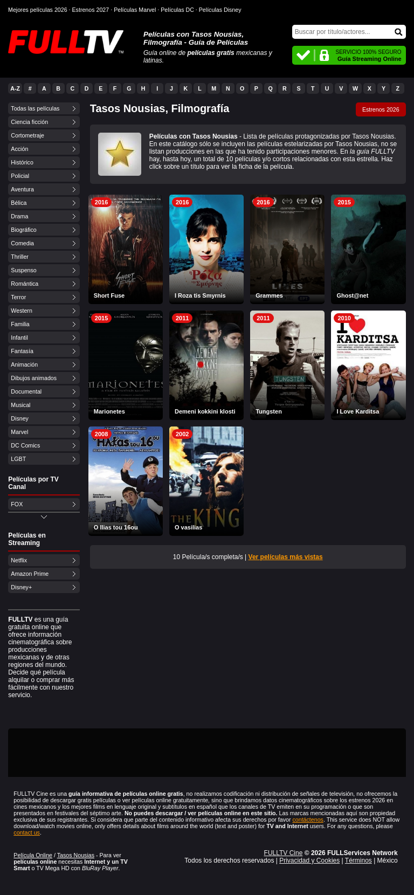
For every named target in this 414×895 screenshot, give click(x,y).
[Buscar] (349, 32)
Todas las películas (35, 108)
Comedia (22, 243)
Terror (18, 297)
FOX (17, 504)
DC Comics (25, 445)
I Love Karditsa (357, 411)
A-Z (15, 88)
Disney (20, 418)
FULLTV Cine (283, 853)
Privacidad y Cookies (309, 860)
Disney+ (21, 587)
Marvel (19, 432)
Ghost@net (352, 295)
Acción (19, 149)
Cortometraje (27, 135)
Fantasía (22, 351)
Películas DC (177, 9)
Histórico (22, 162)
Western (21, 310)
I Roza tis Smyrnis (200, 295)
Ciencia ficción (29, 122)
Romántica (24, 283)
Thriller (20, 256)
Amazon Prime (30, 573)
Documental (26, 391)
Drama (19, 216)
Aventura (22, 189)
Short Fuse (109, 295)
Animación (24, 364)
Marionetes (109, 411)
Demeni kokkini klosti (205, 411)
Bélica (18, 202)
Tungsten (269, 411)
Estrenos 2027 (90, 9)
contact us (26, 832)
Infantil (19, 337)
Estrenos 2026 (380, 109)
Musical (20, 405)
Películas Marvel (135, 9)
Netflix (19, 560)
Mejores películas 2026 (37, 9)
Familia (20, 324)
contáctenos (307, 819)
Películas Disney (220, 9)
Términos (358, 860)
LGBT (18, 459)
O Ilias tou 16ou (116, 527)
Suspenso (23, 270)
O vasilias (188, 527)
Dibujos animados (34, 378)
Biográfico (23, 229)
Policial (20, 176)
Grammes (269, 295)
